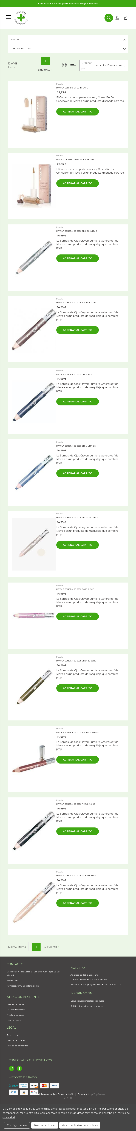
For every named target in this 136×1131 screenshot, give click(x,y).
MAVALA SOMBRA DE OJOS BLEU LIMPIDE (76, 446)
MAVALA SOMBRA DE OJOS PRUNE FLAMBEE (77, 732)
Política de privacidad (17, 1045)
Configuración (17, 1125)
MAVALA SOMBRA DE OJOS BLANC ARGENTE (77, 517)
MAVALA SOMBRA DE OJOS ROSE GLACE (75, 589)
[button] (9, 17)
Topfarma (99, 1094)
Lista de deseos (14, 1020)
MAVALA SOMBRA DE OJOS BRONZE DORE (76, 661)
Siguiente (45, 69)
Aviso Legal (12, 1035)
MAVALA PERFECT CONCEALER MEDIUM (75, 159)
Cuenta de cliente (15, 1004)
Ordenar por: (86, 65)
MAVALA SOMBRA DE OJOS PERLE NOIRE (75, 804)
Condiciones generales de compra (87, 1000)
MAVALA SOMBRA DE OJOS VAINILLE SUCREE (77, 876)
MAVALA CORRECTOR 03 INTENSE (72, 88)
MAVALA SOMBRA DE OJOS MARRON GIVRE (76, 303)
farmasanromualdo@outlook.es (80, 3)
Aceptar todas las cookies (80, 1125)
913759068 (55, 3)
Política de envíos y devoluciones (86, 1006)
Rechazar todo (44, 1125)
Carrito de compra (16, 1009)
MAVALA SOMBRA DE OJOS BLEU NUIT (74, 374)
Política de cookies (16, 1040)
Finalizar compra (15, 1015)
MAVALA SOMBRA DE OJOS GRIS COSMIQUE (76, 231)
